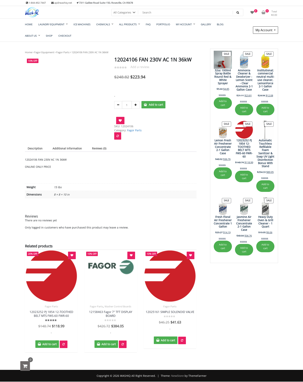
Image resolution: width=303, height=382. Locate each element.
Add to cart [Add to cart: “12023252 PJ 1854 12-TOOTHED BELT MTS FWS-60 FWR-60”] (244, 176)
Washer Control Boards (118, 306)
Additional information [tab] (67, 148)
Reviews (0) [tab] (99, 148)
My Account (264, 30)
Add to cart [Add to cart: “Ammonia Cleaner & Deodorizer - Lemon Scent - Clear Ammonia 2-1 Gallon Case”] (244, 109)
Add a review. (140, 67)
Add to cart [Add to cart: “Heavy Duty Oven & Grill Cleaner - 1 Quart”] (265, 246)
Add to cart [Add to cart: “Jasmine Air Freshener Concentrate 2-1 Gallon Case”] (244, 249)
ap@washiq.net (61, 2)
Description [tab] (35, 148)
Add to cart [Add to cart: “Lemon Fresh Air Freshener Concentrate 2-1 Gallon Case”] (223, 173)
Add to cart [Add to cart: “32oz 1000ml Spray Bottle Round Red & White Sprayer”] (223, 102)
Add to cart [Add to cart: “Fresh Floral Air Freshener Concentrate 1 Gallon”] (223, 246)
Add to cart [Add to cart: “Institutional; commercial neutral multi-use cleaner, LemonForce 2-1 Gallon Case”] (265, 109)
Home (28, 52)
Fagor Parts (62, 52)
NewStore (177, 376)
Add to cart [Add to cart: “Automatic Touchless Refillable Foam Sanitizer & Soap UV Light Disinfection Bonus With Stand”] (265, 186)
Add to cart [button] (49, 344)
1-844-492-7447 (36, 2)
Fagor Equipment (44, 52)
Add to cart (156, 104)
